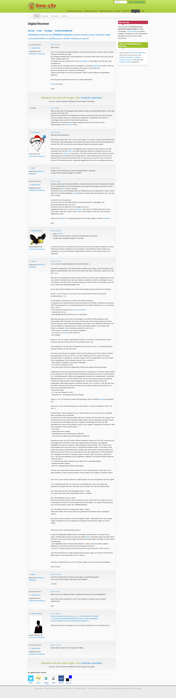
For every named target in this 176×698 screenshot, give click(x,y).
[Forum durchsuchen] (120, 2)
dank (51, 35)
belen (33, 168)
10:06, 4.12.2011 (55, 591)
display (57, 34)
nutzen (47, 38)
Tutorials (64, 16)
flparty (33, 574)
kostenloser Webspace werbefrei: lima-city (50, 6)
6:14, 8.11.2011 (55, 108)
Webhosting (39, 688)
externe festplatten (97, 35)
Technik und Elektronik (63, 31)
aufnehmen (43, 35)
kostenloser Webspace (74, 11)
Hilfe (142, 11)
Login (130, 2)
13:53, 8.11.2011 (55, 132)
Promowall (54, 16)
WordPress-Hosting (106, 11)
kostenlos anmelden (91, 97)
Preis (104, 305)
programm (59, 38)
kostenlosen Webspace (37, 54)
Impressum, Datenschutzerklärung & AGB (116, 688)
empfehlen (77, 35)
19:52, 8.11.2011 (55, 168)
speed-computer (36, 613)
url (87, 38)
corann (33, 261)
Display (63, 312)
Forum (37, 16)
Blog (99, 688)
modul (41, 38)
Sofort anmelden (132, 31)
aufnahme (33, 34)
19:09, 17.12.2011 (56, 645)
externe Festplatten (79, 310)
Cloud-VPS (126, 11)
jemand (30, 38)
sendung (74, 38)
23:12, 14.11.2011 (56, 261)
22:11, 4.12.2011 (55, 613)
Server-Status (136, 688)
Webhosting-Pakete (90, 11)
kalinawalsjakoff (36, 230)
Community (135, 11)
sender (67, 38)
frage (107, 35)
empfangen (67, 35)
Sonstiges (48, 31)
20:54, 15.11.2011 (56, 574)
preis (52, 38)
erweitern (85, 35)
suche (80, 38)
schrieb (59, 234)
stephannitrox (35, 48)
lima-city (31, 31)
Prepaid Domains (125, 62)
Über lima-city (92, 688)
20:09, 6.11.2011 (55, 44)
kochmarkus (35, 132)
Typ (65, 296)
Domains (117, 11)
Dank (52, 84)
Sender (70, 125)
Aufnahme (66, 153)
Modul (88, 537)
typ (84, 38)
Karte (70, 151)
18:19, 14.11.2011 (56, 181)
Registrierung (139, 2)
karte (36, 38)
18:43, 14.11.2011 (56, 230)
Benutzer (45, 16)
